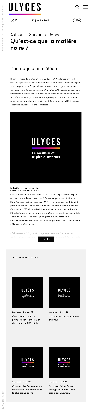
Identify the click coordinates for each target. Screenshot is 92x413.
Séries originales (2, 26)
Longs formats (2, 45)
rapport (57, 212)
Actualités (2, 10)
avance (73, 111)
